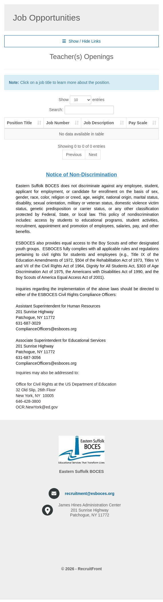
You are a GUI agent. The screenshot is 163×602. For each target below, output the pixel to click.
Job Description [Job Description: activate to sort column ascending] (99, 123)
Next (93, 154)
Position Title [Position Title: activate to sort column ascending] (19, 123)
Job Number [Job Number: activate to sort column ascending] (57, 123)
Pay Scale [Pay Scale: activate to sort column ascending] (138, 123)
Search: (81, 110)
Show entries (81, 100)
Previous (74, 154)
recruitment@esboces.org (89, 493)
